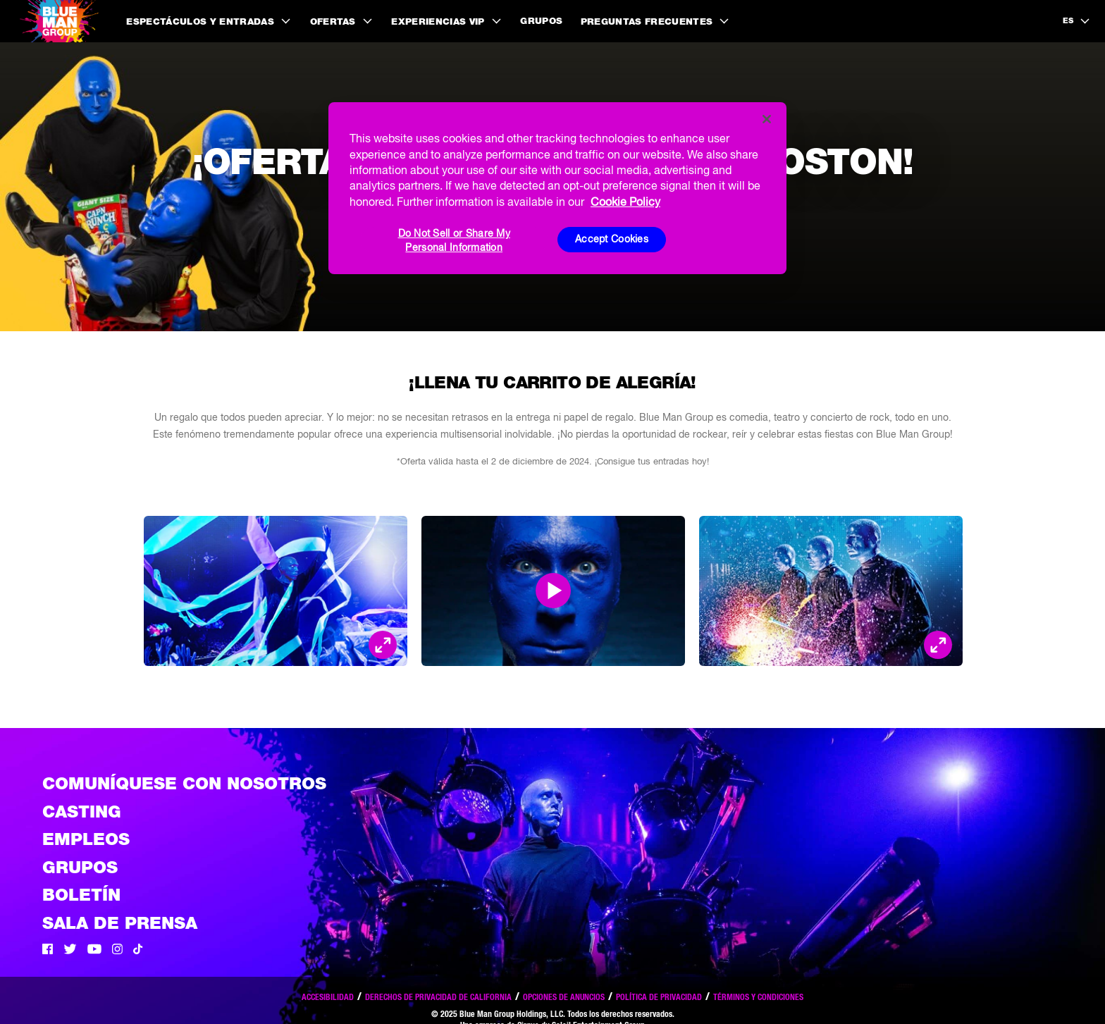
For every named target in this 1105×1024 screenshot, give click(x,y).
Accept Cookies (611, 239)
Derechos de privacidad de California (438, 997)
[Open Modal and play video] (553, 590)
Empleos (86, 839)
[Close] (766, 119)
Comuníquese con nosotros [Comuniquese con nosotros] (184, 783)
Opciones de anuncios (564, 997)
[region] (557, 188)
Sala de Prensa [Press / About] (119, 923)
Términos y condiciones (758, 997)
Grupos (541, 21)
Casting (81, 811)
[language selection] (1077, 21)
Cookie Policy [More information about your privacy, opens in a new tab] (625, 201)
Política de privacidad (659, 997)
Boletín (81, 894)
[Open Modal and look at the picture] (383, 645)
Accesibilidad (328, 997)
